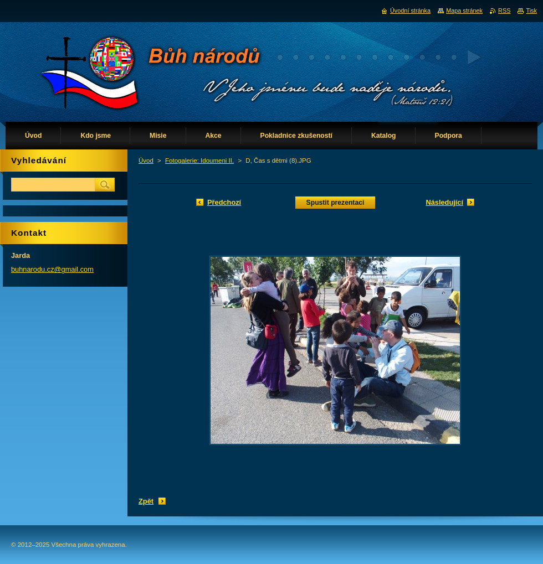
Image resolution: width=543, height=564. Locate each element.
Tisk (531, 10)
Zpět (146, 501)
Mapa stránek (464, 10)
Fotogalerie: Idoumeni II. (199, 160)
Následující (444, 202)
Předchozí (224, 202)
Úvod (146, 160)
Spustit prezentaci (335, 202)
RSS (504, 10)
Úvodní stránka (410, 10)
